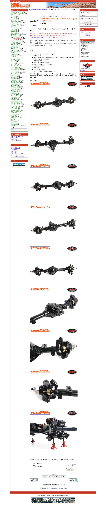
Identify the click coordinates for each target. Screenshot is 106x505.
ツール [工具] (14, 120)
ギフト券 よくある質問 (17, 153)
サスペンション (15, 24)
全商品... (13, 129)
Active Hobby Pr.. (87, 45)
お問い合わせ (14, 151)
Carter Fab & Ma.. (87, 52)
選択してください (87, 43)
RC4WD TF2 (14, 46)
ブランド (82, 40)
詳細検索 (87, 35)
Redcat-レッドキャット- (17, 34)
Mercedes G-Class (16, 58)
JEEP (12, 56)
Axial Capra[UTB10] (16, 80)
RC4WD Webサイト (85, 68)
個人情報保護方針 (15, 148)
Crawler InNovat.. (87, 56)
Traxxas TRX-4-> (15, 94)
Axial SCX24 (14, 79)
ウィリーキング (15, 114)
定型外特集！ (14, 124)
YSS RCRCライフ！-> (17, 12)
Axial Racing (87, 49)
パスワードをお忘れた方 (86, 18)
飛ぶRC (13, 119)
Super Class (14, 116)
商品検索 (82, 29)
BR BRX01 (14, 30)
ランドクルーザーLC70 (17, 71)
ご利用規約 (14, 150)
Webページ (57, 488)
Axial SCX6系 (14, 92)
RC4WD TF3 (14, 47)
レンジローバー (15, 73)
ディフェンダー (15, 65)
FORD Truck (14, 54)
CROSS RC (14, 107)
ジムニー (13, 62)
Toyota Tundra (15, 59)
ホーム (12, 1)
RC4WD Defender (15, 45)
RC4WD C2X (14, 43)
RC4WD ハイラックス (17, 51)
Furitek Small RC (15, 28)
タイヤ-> (13, 16)
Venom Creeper (15, 111)
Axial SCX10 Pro (15, 90)
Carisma (87, 51)
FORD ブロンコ (15, 55)
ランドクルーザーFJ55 (17, 69)
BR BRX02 (14, 32)
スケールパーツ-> (15, 20)
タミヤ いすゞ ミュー (16, 63)
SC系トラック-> (15, 118)
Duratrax (13, 112)
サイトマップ (14, 152)
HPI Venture (14, 98)
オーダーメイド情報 (16, 140)
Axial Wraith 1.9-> (15, 81)
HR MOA (13, 115)
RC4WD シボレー (15, 50)
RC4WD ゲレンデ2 (16, 49)
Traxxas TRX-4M (15, 96)
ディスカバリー (15, 64)
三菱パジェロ (14, 75)
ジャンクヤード (15, 123)
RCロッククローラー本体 (17, 13)
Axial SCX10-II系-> (16, 88)
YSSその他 (14, 139)
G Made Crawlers (15, 110)
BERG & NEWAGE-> (16, 106)
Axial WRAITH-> (15, 82)
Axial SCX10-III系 (15, 89)
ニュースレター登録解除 (17, 156)
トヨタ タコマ (14, 67)
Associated (87, 48)
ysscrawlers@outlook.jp (36, 37)
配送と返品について (16, 147)
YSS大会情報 (14, 138)
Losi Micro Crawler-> (16, 105)
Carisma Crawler (15, 101)
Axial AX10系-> (15, 77)
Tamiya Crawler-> (15, 99)
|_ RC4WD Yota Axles (17, 41)
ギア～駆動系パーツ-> (17, 23)
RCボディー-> (15, 15)
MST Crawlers (14, 97)
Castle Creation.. (87, 53)
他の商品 (82, 70)
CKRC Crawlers (87, 55)
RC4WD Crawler (37, 9)
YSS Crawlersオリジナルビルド (18, 126)
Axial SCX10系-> (15, 86)
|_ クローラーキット (16, 38)
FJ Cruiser (14, 52)
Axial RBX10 (14, 85)
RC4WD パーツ (45, 9)
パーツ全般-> (14, 21)
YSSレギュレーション (17, 136)
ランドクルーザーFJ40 (17, 68)
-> (16, 37)
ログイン (18, 1)
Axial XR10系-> (15, 84)
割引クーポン (14, 155)
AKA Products (87, 47)
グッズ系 (13, 122)
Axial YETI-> (14, 93)
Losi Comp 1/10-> (15, 102)
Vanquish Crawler (15, 33)
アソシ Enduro (15, 36)
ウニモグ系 (14, 60)
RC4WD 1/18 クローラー (17, 42)
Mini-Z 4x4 (14, 29)
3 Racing (87, 44)
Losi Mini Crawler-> (16, 103)
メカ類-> (13, 19)
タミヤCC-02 (14, 76)
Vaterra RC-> (14, 109)
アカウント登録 (89, 24)
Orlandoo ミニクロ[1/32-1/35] (17, 26)
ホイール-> (14, 17)
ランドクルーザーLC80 (17, 72)
